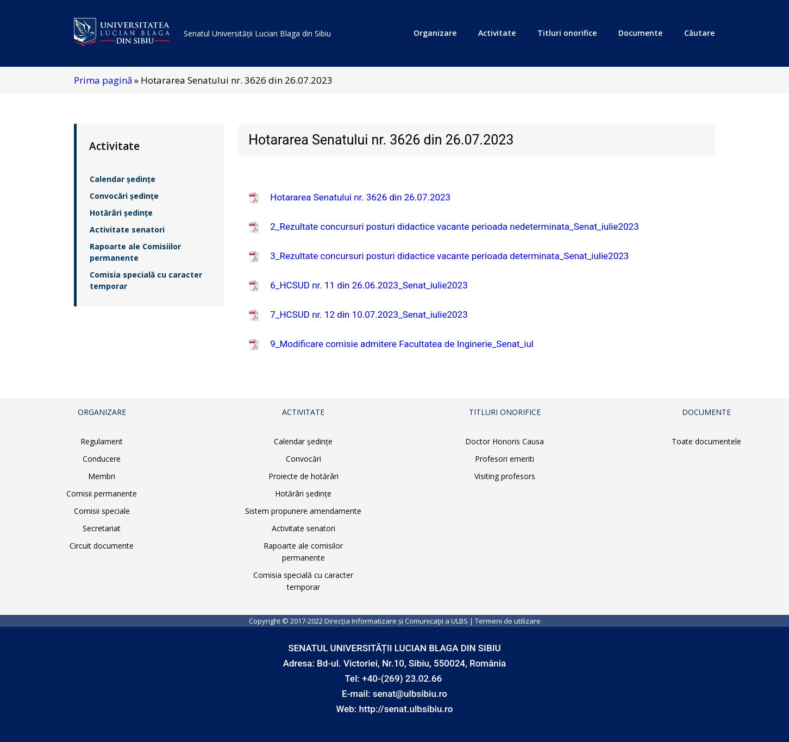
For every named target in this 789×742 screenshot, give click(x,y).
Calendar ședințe (122, 179)
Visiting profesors (504, 476)
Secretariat (102, 528)
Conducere (102, 459)
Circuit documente (102, 545)
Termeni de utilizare (508, 621)
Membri (101, 476)
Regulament (101, 441)
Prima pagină (103, 80)
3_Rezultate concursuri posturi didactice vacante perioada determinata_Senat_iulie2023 (449, 255)
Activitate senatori (127, 229)
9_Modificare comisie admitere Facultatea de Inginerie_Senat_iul (402, 343)
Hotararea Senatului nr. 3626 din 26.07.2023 (360, 197)
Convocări (303, 459)
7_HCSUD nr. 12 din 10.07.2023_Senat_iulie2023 (368, 314)
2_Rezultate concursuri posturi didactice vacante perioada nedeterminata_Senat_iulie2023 (454, 226)
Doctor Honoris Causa (504, 441)
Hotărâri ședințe (121, 212)
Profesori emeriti (504, 459)
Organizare (435, 33)
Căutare (699, 33)
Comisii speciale (102, 511)
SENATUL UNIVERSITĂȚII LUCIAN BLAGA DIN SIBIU (394, 648)
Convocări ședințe (124, 196)
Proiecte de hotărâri (303, 476)
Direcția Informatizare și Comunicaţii (383, 621)
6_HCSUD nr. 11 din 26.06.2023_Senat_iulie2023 (368, 285)
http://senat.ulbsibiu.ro (406, 708)
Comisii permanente (101, 493)
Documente (640, 33)
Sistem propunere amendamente (303, 511)
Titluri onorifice (567, 33)
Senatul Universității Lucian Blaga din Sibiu (257, 33)
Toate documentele (706, 441)
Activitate (497, 33)
